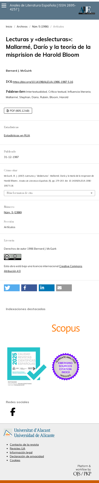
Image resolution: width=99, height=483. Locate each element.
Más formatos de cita (19, 193)
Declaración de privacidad (27, 456)
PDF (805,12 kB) (19, 110)
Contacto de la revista (24, 444)
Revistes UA (17, 448)
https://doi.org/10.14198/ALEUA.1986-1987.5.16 (43, 82)
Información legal (21, 452)
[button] (12, 287)
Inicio (9, 26)
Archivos (22, 26)
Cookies (15, 460)
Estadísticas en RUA (17, 135)
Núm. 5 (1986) (40, 26)
